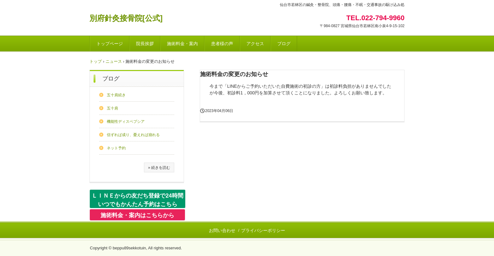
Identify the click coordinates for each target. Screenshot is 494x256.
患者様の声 (222, 43)
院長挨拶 (145, 43)
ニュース (114, 61)
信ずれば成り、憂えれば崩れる (133, 135)
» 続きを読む (159, 167)
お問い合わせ (222, 230)
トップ (95, 61)
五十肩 (112, 108)
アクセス (255, 43)
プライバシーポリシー (263, 230)
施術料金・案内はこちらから (137, 215)
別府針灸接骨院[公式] (126, 18)
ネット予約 (116, 148)
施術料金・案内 (182, 43)
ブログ (283, 43)
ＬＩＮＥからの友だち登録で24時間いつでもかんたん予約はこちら (137, 200)
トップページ (109, 43)
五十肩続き (116, 95)
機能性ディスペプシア (126, 121)
